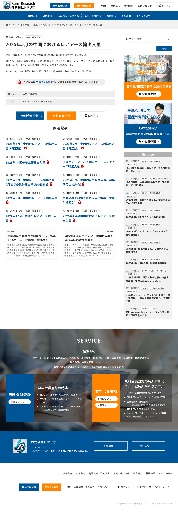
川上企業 (153, 288)
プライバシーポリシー (160, 487)
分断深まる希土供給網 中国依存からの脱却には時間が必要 (89, 238)
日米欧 (159, 271)
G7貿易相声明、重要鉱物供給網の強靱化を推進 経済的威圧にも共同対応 (147, 279)
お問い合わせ (146, 446)
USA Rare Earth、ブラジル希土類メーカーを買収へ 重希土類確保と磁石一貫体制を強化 (148, 298)
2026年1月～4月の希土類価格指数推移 (146, 263)
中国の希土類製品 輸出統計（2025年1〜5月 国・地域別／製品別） (31, 238)
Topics (166, 271)
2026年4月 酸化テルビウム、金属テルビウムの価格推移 (148, 201)
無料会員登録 (60, 5)
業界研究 (111, 15)
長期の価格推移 (155, 161)
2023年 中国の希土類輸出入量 (28, 162)
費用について (118, 398)
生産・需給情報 (92, 15)
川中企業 (161, 288)
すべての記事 (143, 15)
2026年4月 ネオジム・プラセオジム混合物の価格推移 (148, 233)
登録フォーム (118, 405)
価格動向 (32, 15)
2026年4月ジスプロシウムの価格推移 (145, 217)
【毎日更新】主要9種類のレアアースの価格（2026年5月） (147, 183)
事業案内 (78, 487)
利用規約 (141, 487)
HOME (68, 487)
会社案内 (108, 446)
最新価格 (153, 179)
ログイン (166, 5)
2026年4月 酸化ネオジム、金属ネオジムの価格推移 (147, 250)
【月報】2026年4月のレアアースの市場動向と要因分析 (148, 169)
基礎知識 (126, 15)
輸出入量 (48, 101)
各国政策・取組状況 (68, 15)
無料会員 (29, 487)
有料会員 (51, 487)
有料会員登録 (84, 5)
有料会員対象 (131, 164)
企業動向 (47, 15)
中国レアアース (32, 101)
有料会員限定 (43, 82)
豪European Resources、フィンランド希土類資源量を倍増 (147, 313)
